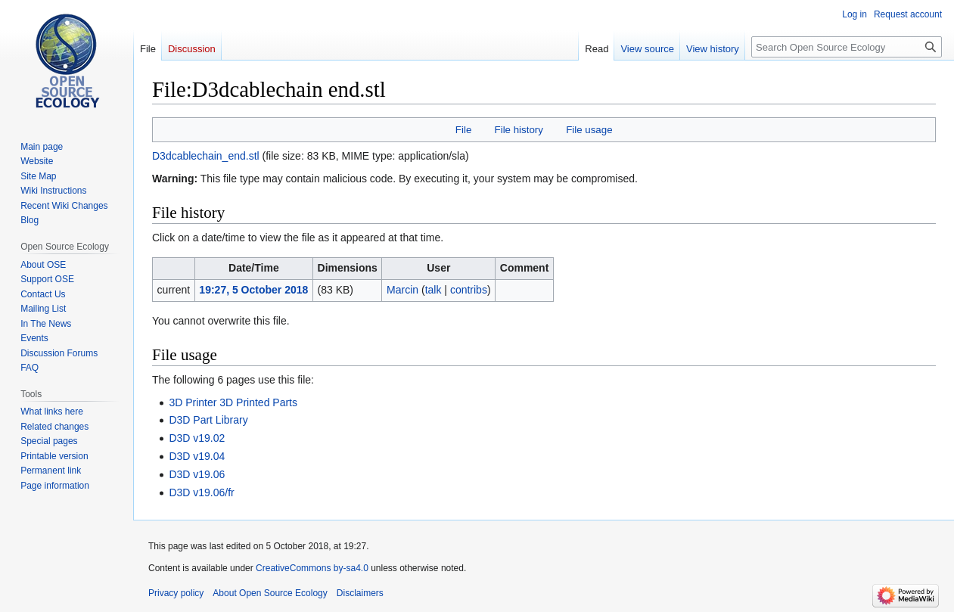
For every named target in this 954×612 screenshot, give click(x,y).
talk (433, 290)
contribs (468, 290)
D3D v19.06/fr (201, 492)
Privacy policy (176, 593)
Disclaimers (360, 593)
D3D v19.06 (197, 474)
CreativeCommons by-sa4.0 (312, 568)
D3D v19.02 (197, 438)
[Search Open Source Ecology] (846, 46)
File (463, 129)
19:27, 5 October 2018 (253, 290)
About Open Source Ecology (270, 593)
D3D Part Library (208, 420)
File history (519, 129)
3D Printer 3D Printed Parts (233, 402)
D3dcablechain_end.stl (205, 156)
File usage (589, 129)
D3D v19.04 (197, 456)
